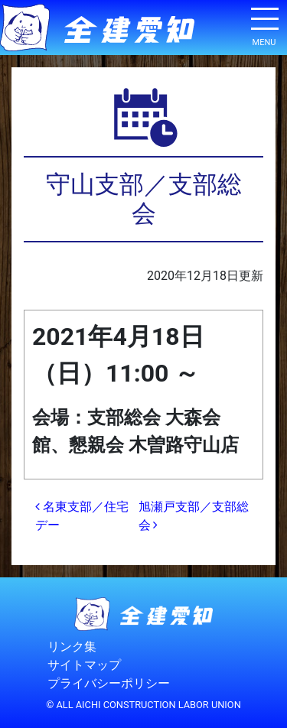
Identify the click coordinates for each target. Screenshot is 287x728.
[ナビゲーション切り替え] (264, 24)
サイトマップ (84, 665)
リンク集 (71, 647)
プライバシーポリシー (108, 684)
